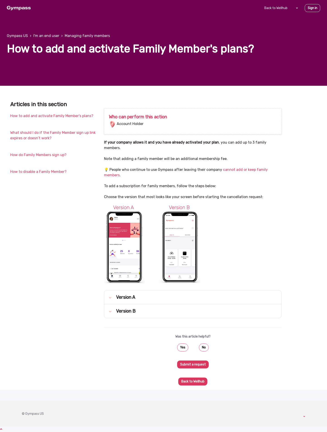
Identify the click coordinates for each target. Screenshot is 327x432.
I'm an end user (46, 36)
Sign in (312, 8)
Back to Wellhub (275, 8)
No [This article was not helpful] (204, 347)
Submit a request (193, 364)
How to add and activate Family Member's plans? (51, 116)
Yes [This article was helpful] (182, 347)
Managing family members (87, 36)
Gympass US (17, 36)
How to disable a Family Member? (38, 171)
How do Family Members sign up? (38, 155)
